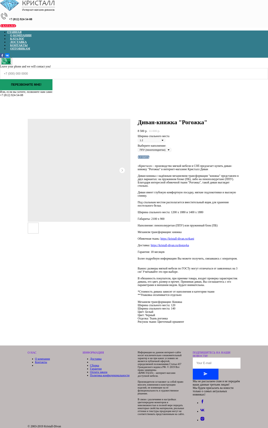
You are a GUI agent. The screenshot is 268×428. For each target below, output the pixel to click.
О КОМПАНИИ (21, 35)
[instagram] (202, 420)
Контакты (41, 362)
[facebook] (202, 402)
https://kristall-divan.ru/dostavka (170, 245)
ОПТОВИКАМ (20, 48)
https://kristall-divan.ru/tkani (177, 238)
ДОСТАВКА (18, 42)
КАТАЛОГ (17, 38)
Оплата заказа (98, 372)
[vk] (202, 411)
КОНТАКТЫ (19, 45)
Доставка (96, 358)
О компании (42, 358)
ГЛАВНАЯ (14, 32)
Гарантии (96, 368)
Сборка (94, 365)
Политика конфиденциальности (110, 375)
